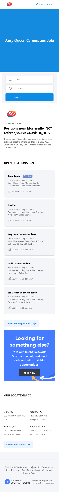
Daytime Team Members (22, 234)
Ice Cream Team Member (22, 292)
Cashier (12, 205)
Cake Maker (14, 175)
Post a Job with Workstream (40, 470)
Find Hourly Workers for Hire (18, 467)
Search (17, 97)
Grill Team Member (19, 263)
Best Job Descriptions (43, 467)
